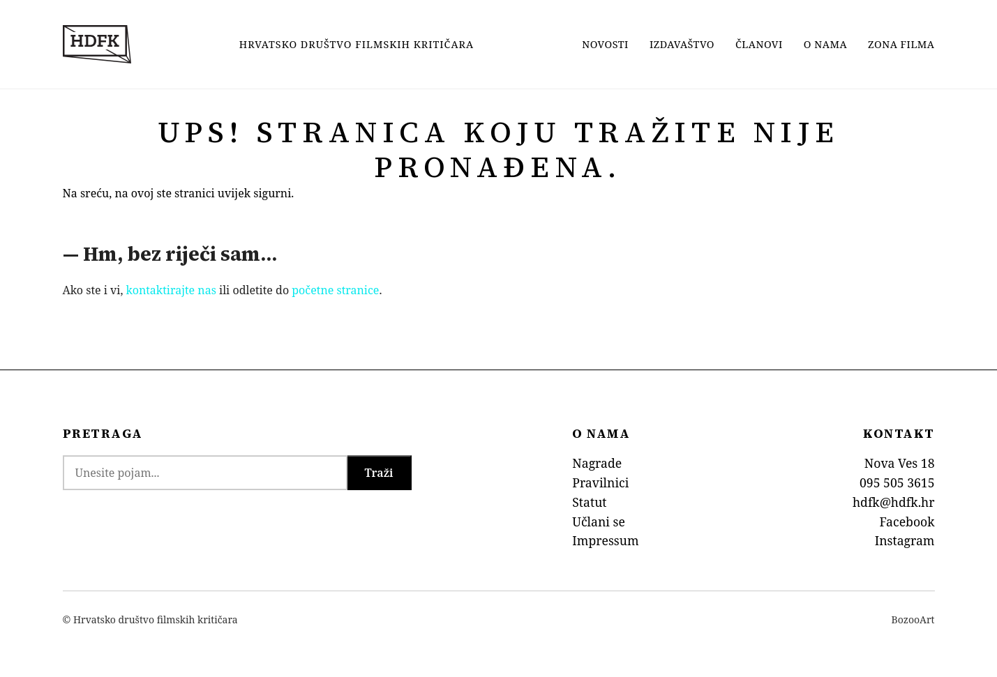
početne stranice (335, 290)
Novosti (605, 44)
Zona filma (901, 44)
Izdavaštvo (682, 44)
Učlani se (598, 521)
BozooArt (913, 619)
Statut (589, 502)
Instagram (905, 540)
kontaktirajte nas (171, 290)
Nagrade (597, 463)
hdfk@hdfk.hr (894, 502)
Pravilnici (600, 482)
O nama (825, 44)
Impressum (605, 540)
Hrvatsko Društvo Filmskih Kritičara (356, 44)
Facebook (906, 521)
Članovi (759, 44)
